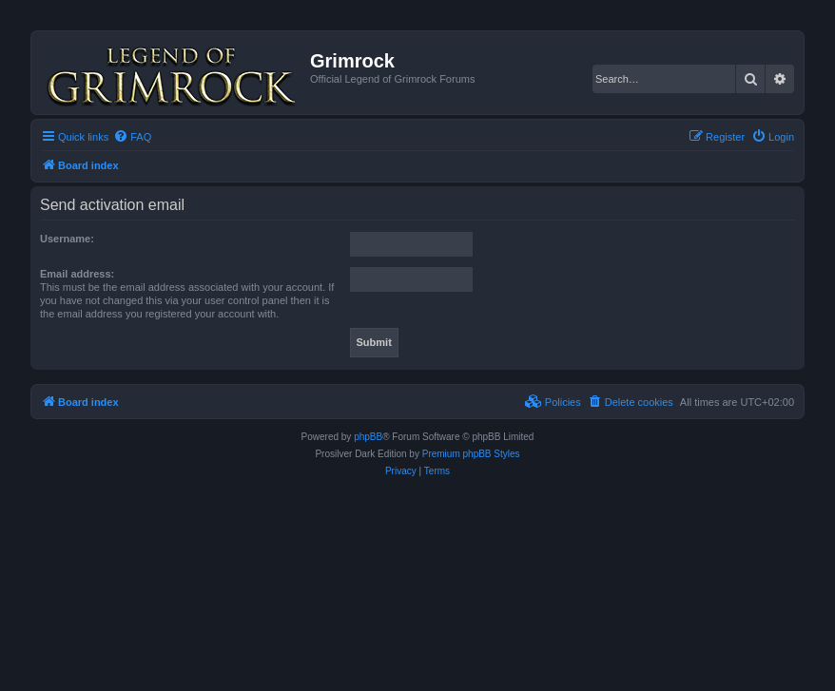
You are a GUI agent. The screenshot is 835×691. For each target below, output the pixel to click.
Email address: (77, 273)
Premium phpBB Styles (471, 454)
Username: (67, 238)
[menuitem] (132, 136)
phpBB (368, 437)
